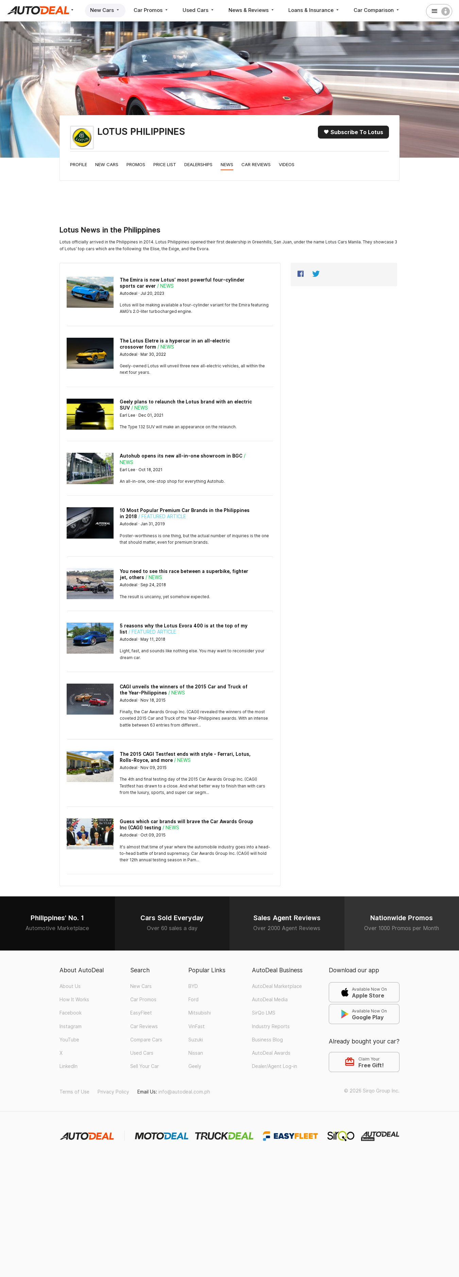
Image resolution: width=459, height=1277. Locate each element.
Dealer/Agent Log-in (274, 1066)
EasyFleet (141, 1013)
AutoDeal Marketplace (277, 986)
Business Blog (267, 1039)
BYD (193, 986)
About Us (70, 986)
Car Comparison (377, 10)
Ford (193, 999)
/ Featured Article (162, 516)
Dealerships (198, 164)
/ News (165, 286)
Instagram (71, 1026)
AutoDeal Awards (271, 1053)
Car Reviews (256, 164)
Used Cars (199, 10)
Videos (286, 164)
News (227, 164)
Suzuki (195, 1039)
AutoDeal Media (270, 999)
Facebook (71, 1013)
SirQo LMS (263, 1013)
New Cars (105, 10)
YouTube (69, 1039)
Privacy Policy (113, 1092)
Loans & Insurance (315, 10)
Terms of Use (74, 1092)
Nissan (195, 1053)
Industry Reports (271, 1026)
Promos (135, 164)
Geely (194, 1066)
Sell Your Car (144, 1066)
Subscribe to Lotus (353, 132)
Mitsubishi (199, 1013)
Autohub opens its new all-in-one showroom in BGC (181, 456)
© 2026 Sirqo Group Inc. (372, 1091)
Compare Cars (146, 1039)
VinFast (196, 1026)
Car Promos (151, 10)
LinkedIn (69, 1066)
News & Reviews (252, 10)
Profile (78, 164)
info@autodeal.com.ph (184, 1092)
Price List (164, 164)
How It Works (74, 999)
